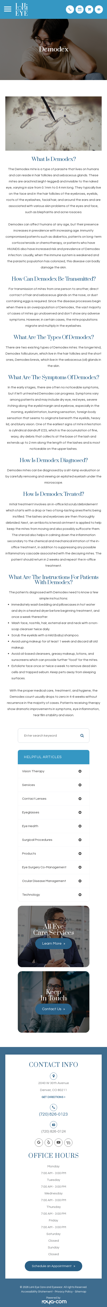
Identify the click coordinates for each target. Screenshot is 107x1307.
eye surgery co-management (44, 867)
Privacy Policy (64, 1291)
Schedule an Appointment (52, 1266)
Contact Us (51, 1009)
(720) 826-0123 (53, 1114)
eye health (30, 826)
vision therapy (33, 771)
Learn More (52, 943)
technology (31, 894)
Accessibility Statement (37, 1291)
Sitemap (80, 1291)
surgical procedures (37, 839)
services (28, 785)
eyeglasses (30, 812)
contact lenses (34, 798)
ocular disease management (44, 881)
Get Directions (52, 1097)
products (29, 853)
